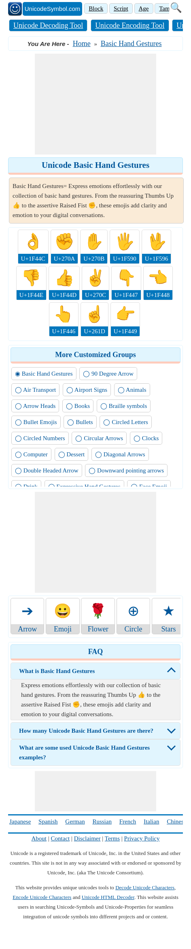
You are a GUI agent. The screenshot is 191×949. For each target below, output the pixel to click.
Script (121, 8)
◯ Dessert (71, 454)
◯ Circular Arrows (99, 438)
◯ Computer (31, 454)
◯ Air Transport (35, 390)
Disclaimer (87, 838)
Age (144, 8)
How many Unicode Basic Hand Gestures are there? (86, 730)
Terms (112, 838)
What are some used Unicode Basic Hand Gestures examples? (84, 752)
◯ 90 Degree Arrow (108, 373)
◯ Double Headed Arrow (47, 470)
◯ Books (78, 406)
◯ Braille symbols (123, 406)
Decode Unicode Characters (144, 887)
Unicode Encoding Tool (129, 25)
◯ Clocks (146, 438)
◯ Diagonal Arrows (120, 454)
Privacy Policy (142, 838)
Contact (60, 838)
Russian (102, 821)
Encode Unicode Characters (42, 897)
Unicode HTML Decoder (108, 897)
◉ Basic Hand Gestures (44, 373)
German (75, 821)
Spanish (48, 821)
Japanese (20, 821)
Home (82, 44)
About (39, 838)
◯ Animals (132, 390)
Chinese (176, 821)
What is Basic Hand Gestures (57, 671)
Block (96, 8)
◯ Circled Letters (125, 422)
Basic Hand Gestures (131, 44)
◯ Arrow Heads (35, 406)
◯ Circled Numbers (40, 438)
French (127, 821)
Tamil (166, 8)
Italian (151, 821)
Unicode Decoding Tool (48, 25)
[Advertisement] (95, 104)
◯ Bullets (80, 422)
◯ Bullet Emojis (36, 422)
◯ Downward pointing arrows (126, 470)
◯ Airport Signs (86, 390)
